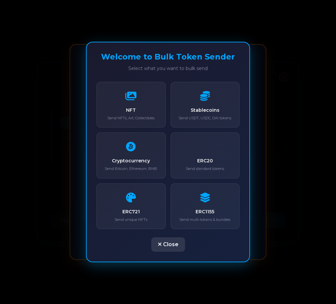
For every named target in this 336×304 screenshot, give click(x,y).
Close (168, 244)
